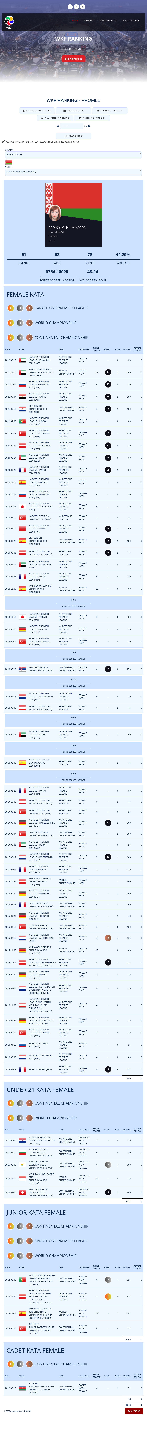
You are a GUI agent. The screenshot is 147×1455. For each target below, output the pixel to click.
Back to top (134, 1412)
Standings (73, 136)
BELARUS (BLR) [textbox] (14, 154)
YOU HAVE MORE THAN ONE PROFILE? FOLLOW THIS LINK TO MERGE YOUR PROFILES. (40, 142)
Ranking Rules (91, 118)
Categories (73, 111)
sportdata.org (131, 20)
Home (75, 20)
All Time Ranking (55, 118)
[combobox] (73, 155)
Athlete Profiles (37, 111)
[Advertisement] (73, 1434)
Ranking (88, 20)
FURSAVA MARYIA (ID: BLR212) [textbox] (21, 171)
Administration (108, 20)
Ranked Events (110, 111)
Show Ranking (73, 59)
